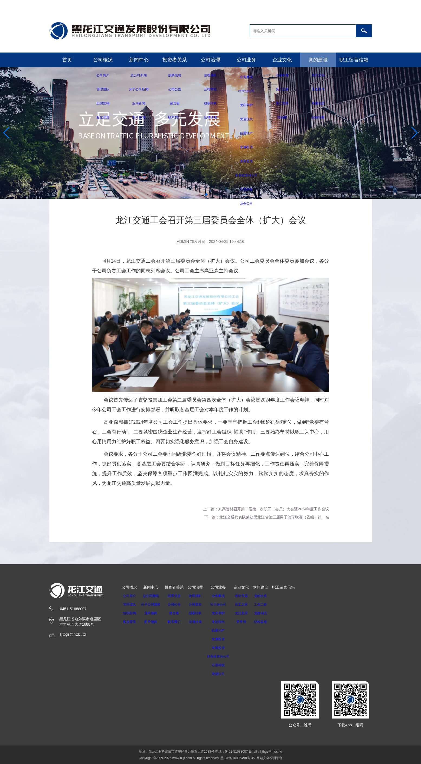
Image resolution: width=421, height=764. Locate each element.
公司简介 (129, 596)
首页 (67, 60)
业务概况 (223, 596)
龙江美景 (248, 613)
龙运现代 (223, 622)
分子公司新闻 (152, 604)
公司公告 (177, 604)
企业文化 (282, 60)
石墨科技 (223, 665)
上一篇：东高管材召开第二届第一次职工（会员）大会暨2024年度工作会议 (266, 509)
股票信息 (177, 596)
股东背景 (129, 622)
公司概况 (103, 60)
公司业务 (246, 60)
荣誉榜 (248, 622)
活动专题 (248, 596)
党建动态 (267, 613)
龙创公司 (223, 674)
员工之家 (248, 604)
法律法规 (198, 622)
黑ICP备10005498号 (235, 758)
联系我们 (177, 622)
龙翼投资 (223, 648)
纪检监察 (267, 622)
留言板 (177, 613)
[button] (206, 194)
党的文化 (267, 596)
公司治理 (210, 60)
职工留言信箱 (353, 60)
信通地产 (223, 630)
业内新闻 (152, 613)
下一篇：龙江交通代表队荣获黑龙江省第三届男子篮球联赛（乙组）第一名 (266, 517)
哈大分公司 (223, 604)
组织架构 (129, 613)
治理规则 (198, 596)
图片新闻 (152, 622)
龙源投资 (223, 639)
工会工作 (267, 604)
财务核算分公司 (223, 656)
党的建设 (318, 60)
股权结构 (198, 613)
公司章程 (198, 604)
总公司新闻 (152, 596)
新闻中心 (139, 60)
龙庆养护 (223, 613)
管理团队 (129, 604)
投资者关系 (174, 60)
